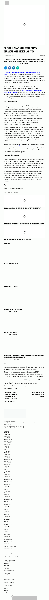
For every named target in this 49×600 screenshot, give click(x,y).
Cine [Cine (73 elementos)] (24, 367)
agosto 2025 (7, 446)
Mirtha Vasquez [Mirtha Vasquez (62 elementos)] (20, 380)
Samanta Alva (9, 55)
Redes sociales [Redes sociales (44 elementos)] (30, 386)
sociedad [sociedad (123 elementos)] (36, 386)
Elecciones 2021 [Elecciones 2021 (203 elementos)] (33, 372)
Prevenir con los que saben (11, 263)
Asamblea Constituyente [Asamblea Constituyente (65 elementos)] (10, 367)
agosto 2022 (7, 506)
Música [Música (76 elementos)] (26, 380)
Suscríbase (6, 565)
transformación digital (16, 188)
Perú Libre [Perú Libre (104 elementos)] (19, 383)
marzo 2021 (7, 534)
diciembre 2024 (8, 459)
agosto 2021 (7, 526)
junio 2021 (6, 529)
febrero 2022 (7, 516)
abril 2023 (6, 493)
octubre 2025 (7, 443)
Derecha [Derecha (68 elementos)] (34, 369)
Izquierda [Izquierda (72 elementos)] (30, 376)
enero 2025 (7, 458)
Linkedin (6, 590)
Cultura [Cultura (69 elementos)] (23, 369)
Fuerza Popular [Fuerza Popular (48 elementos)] (7, 376)
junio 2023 (6, 489)
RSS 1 (5, 595)
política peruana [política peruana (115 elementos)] (32, 383)
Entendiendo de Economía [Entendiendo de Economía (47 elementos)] (34, 374)
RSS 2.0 (9, 595)
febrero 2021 (7, 536)
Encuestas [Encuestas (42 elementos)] (26, 374)
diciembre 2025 (8, 439)
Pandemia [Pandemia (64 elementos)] (34, 380)
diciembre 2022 (8, 499)
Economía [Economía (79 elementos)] (13, 372)
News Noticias (9, 360)
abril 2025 (6, 453)
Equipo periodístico (9, 554)
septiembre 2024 (8, 464)
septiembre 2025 (8, 444)
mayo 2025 (7, 451)
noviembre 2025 (8, 441)
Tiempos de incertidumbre (10, 332)
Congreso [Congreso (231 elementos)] (29, 367)
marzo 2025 (7, 454)
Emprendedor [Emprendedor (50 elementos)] (7, 374)
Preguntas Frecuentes (9, 562)
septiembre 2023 (8, 484)
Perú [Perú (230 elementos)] (14, 383)
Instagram (6, 592)
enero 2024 (7, 478)
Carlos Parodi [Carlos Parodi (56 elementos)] (19, 367)
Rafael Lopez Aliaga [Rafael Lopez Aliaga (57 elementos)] (22, 386)
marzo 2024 (7, 474)
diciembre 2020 (8, 539)
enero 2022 (7, 518)
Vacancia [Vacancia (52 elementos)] (6, 388)
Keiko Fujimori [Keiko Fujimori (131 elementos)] (38, 376)
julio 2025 (6, 448)
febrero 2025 (7, 456)
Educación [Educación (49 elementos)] (18, 372)
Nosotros (6, 563)
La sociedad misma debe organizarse (13, 309)
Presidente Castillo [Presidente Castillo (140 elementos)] (10, 386)
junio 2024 (6, 469)
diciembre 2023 (8, 479)
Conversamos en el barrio (10, 286)
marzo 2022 (7, 514)
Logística (6, 188)
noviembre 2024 (8, 461)
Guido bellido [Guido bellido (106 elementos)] (23, 376)
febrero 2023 (7, 496)
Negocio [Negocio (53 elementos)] (30, 380)
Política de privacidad (9, 560)
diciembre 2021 (8, 519)
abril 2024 (6, 473)
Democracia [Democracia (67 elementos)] (29, 369)
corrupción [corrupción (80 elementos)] (14, 369)
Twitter (5, 588)
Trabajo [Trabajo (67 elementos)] (42, 386)
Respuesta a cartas (9, 582)
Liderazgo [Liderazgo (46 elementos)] (6, 380)
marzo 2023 (7, 494)
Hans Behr (8, 266)
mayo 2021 (7, 531)
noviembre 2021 (8, 521)
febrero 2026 (7, 436)
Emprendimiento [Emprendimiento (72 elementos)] (14, 374)
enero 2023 (7, 498)
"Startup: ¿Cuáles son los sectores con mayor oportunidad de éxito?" (22, 208)
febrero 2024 (7, 476)
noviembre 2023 (8, 481)
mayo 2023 (7, 491)
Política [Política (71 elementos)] (25, 383)
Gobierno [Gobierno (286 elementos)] (15, 376)
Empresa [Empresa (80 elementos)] (21, 374)
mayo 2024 (7, 471)
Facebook (6, 587)
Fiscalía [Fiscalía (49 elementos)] (42, 374)
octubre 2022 (7, 503)
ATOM (13, 595)
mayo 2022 (7, 511)
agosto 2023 (7, 486)
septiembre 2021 (8, 524)
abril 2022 (6, 513)
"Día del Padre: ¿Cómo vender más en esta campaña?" (18, 240)
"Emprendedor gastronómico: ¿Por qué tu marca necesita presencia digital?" (24, 224)
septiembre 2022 (8, 504)
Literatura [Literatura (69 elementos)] (13, 380)
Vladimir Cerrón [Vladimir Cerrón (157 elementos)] (13, 388)
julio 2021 (6, 528)
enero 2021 (7, 538)
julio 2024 (6, 468)
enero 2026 (7, 438)
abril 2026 (6, 433)
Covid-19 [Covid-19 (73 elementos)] (19, 369)
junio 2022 (6, 509)
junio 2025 (6, 449)
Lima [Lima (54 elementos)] (9, 380)
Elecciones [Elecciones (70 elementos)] (24, 372)
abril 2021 (6, 533)
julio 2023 (6, 488)
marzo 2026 (7, 434)
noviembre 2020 (8, 541)
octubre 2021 (7, 523)
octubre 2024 (7, 463)
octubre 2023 (7, 483)
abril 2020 (6, 543)
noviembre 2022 (8, 501)
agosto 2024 (7, 466)
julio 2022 (6, 508)
